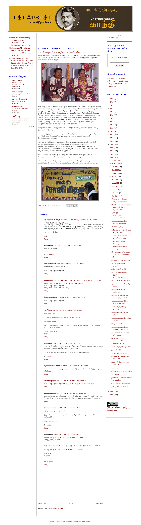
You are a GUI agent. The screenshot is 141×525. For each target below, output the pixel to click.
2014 (112, 128)
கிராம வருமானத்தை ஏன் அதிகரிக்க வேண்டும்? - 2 (120, 254)
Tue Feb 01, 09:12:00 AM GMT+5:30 (67, 343)
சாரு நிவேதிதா (17, 92)
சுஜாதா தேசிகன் (18, 106)
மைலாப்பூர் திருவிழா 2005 (121, 347)
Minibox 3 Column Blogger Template (60, 521)
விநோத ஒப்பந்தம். (18, 101)
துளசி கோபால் (49, 310)
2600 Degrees (87, 521)
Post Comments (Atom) (56, 508)
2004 (112, 391)
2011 (112, 138)
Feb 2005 (115, 193)
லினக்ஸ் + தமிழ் (117, 227)
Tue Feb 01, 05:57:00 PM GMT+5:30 (67, 435)
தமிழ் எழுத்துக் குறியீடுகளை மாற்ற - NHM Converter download (117, 83)
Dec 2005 (115, 160)
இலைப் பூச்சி (116, 350)
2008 (112, 148)
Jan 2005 (115, 196)
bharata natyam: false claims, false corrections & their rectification (22, 120)
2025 (112, 99)
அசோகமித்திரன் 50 (118, 269)
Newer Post (42, 504)
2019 (112, 112)
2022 (112, 102)
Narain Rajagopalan (51, 381)
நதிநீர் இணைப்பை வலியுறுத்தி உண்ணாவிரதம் (118, 215)
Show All (31, 126)
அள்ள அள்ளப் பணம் (119, 368)
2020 (112, 108)
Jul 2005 (115, 176)
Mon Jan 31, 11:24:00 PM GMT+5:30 (70, 264)
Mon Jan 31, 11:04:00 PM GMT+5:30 (67, 245)
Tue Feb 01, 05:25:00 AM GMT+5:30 (69, 310)
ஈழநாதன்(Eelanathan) (52, 366)
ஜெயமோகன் (17, 80)
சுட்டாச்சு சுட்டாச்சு (117, 374)
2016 (112, 121)
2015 (112, 125)
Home (70, 504)
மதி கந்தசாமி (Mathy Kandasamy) (56, 220)
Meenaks (49, 356)
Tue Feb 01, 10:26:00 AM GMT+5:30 (73, 381)
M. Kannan (50, 254)
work (112, 407)
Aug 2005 (115, 173)
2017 (112, 118)
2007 (112, 151)
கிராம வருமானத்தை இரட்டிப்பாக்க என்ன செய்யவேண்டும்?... (120, 274)
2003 (112, 395)
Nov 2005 (115, 163)
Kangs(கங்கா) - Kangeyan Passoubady (58, 280)
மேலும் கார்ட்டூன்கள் (119, 324)
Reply (46, 239)
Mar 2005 (115, 189)
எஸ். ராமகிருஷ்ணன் (19, 99)
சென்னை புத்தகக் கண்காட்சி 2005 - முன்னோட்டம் (118, 341)
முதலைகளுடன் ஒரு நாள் (120, 260)
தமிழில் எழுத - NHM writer (117, 78)
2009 (112, 144)
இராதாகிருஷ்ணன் (51, 297)
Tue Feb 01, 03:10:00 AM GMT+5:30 (71, 297)
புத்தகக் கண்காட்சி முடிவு (120, 280)
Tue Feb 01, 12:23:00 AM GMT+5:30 (87, 280)
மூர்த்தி (49, 425)
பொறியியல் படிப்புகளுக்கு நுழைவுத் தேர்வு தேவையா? (121, 207)
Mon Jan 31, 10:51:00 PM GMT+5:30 (83, 220)
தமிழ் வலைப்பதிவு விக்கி (120, 383)
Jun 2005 (115, 180)
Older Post (99, 504)
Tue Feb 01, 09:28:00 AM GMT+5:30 (74, 366)
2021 (112, 105)
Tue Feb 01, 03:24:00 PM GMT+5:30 (67, 408)
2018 (112, 115)
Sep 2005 (115, 170)
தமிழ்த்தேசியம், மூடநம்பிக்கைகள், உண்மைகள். (18, 84)
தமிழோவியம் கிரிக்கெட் (120, 386)
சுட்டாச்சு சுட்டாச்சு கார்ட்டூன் (121, 371)
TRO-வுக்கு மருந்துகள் (119, 353)
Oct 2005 (115, 167)
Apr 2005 (115, 186)
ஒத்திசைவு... (16, 116)
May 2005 (115, 183)
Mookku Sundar (50, 264)
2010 (112, 141)
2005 (112, 157)
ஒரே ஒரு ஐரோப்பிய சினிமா (21, 94)
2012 (112, 135)
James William (77, 521)
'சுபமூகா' (49, 462)
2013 (112, 131)
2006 (112, 154)
